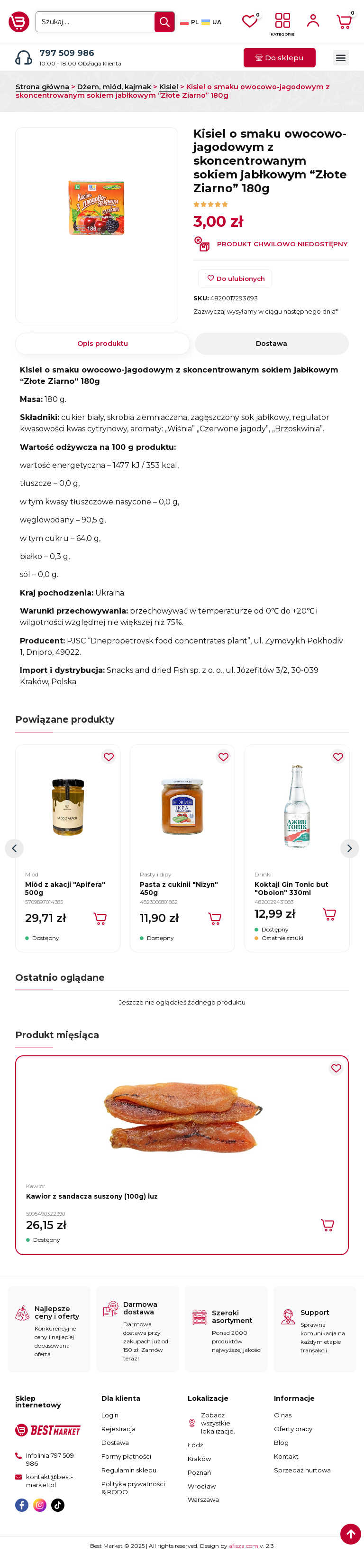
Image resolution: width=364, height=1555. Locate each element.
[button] (341, 57)
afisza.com (244, 1545)
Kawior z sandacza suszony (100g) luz (92, 1196)
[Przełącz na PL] (189, 22)
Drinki (263, 874)
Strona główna (42, 87)
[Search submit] (165, 22)
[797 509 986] (23, 57)
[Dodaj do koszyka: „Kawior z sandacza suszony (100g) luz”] (328, 1225)
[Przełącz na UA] (211, 22)
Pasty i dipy (156, 874)
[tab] (102, 344)
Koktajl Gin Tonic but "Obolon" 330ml (291, 888)
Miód (31, 874)
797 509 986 (66, 53)
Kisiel (168, 87)
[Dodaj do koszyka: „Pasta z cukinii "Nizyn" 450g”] (215, 918)
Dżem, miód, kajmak (114, 87)
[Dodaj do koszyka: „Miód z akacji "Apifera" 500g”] (100, 918)
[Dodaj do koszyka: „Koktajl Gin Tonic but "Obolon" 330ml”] (330, 914)
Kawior (36, 1186)
